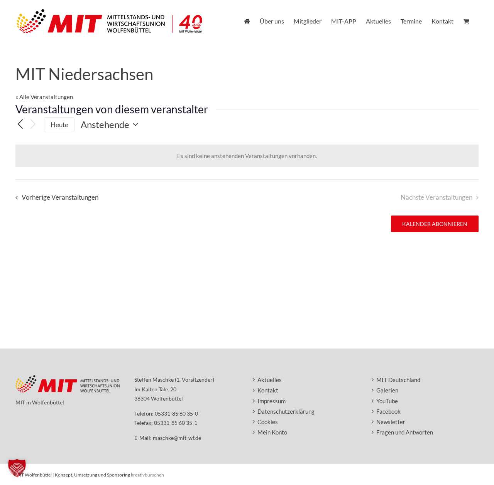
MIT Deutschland (398, 379)
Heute (59, 125)
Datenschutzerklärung (286, 411)
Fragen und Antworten (404, 432)
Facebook (388, 411)
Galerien (387, 390)
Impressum (271, 400)
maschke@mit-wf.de (177, 437)
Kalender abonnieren (434, 224)
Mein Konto (272, 432)
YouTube (387, 400)
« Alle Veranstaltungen (44, 96)
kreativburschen (147, 475)
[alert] (247, 156)
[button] (17, 468)
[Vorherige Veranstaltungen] (20, 125)
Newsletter (390, 421)
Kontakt (267, 390)
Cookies (267, 421)
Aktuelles (269, 379)
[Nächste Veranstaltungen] (33, 124)
